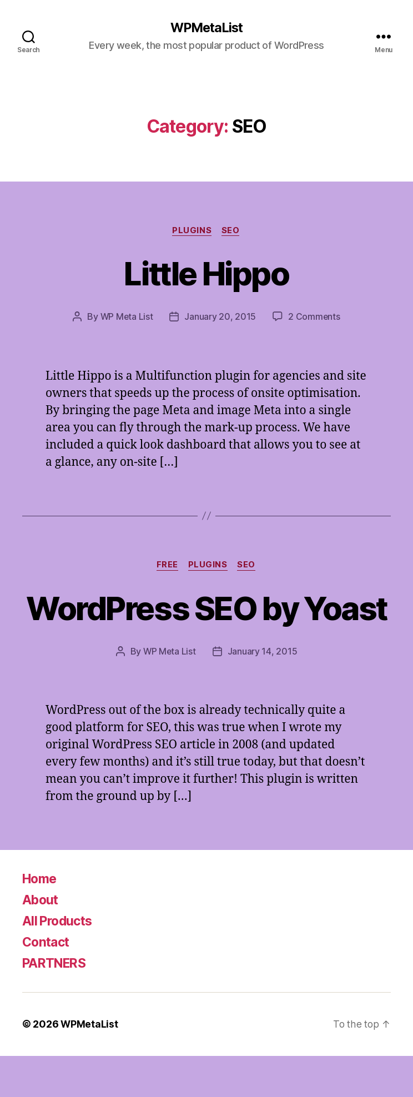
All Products (59, 962)
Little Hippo (206, 273)
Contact (47, 983)
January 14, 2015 (263, 692)
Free (167, 566)
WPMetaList (206, 27)
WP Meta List (126, 317)
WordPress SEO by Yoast (206, 629)
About (41, 941)
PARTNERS (56, 1005)
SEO (232, 231)
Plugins (191, 231)
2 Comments (315, 317)
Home (40, 920)
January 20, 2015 (220, 317)
